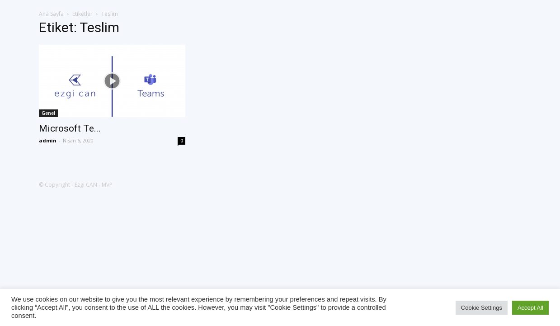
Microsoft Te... (70, 128)
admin (47, 140)
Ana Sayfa (51, 14)
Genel (48, 113)
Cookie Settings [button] (481, 307)
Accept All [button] (530, 307)
